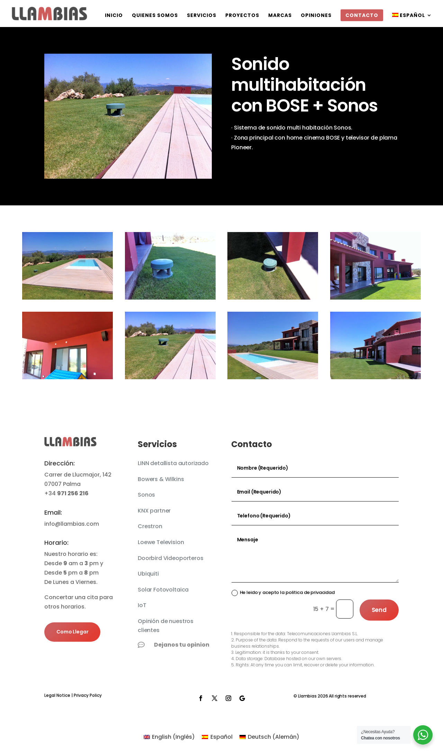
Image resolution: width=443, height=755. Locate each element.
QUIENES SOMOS (155, 16)
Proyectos (242, 16)
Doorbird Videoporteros (170, 558)
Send (379, 610)
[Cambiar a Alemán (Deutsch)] (269, 737)
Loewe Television (161, 542)
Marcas (280, 16)
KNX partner (154, 511)
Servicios (201, 16)
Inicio (114, 16)
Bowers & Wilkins (161, 479)
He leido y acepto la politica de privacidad (283, 592)
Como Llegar (72, 631)
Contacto (361, 15)
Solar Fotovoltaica (163, 590)
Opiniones (316, 16)
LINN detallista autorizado (173, 463)
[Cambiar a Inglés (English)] (169, 737)
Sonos (146, 495)
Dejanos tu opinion (181, 645)
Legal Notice (57, 695)
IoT (142, 605)
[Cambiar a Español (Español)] (217, 737)
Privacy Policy (88, 695)
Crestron (150, 526)
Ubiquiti (148, 574)
